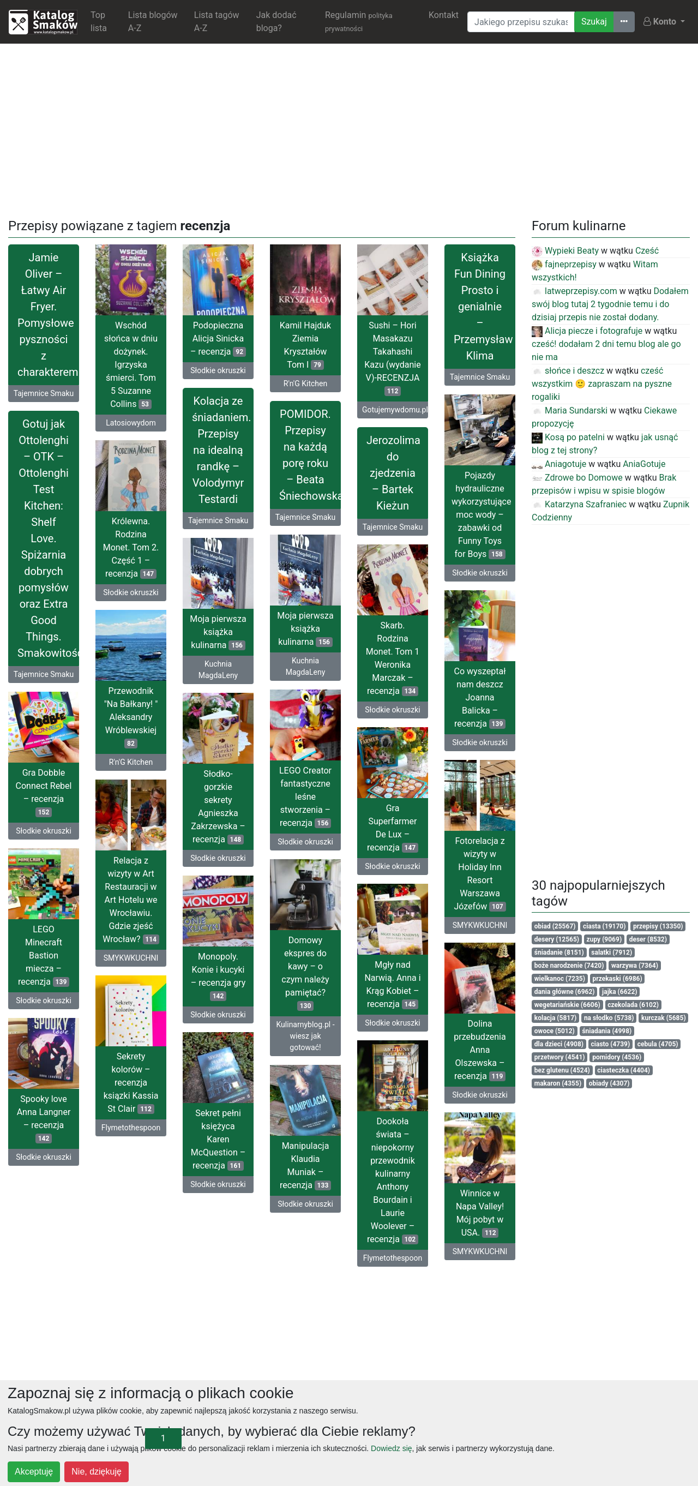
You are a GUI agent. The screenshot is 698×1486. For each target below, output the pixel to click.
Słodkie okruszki (218, 370)
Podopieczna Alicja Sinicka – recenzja (218, 338)
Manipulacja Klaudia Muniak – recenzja (305, 1165)
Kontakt (444, 15)
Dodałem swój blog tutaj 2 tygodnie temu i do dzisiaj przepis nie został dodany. (610, 304)
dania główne (564, 992)
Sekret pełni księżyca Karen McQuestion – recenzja (218, 1139)
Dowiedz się (391, 1448)
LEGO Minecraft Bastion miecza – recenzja (43, 955)
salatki (611, 952)
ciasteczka (623, 1070)
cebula (657, 1044)
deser (648, 939)
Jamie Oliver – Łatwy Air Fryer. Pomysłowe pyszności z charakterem (48, 315)
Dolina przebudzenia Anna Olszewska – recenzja (480, 1049)
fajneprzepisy (564, 264)
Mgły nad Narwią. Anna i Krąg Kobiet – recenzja (392, 984)
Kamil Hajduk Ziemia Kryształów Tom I (305, 345)
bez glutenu (562, 1070)
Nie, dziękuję (96, 1471)
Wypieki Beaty (565, 250)
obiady (609, 1083)
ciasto (610, 1044)
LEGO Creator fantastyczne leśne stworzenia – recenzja (305, 796)
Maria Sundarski (569, 410)
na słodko (609, 1018)
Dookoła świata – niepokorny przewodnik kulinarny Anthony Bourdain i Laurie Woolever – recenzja (392, 1180)
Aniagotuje (559, 464)
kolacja (555, 1018)
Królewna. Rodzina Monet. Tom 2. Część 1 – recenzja (131, 547)
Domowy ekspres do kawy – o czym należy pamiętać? (305, 973)
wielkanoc (559, 978)
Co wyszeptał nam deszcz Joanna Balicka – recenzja (480, 697)
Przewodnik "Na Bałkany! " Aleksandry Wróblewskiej (131, 717)
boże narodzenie (569, 965)
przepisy (658, 926)
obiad (555, 926)
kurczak (663, 1018)
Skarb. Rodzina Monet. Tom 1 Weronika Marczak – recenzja (392, 658)
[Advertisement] (349, 128)
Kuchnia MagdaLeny (306, 666)
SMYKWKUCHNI (480, 925)
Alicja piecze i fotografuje (587, 331)
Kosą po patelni (568, 437)
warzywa (634, 965)
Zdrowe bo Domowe (577, 477)
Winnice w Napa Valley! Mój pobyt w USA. (480, 1213)
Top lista (99, 21)
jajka (619, 992)
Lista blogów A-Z (153, 21)
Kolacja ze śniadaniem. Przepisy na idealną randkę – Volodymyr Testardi (221, 450)
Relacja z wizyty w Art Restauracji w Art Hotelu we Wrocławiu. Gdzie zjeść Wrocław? (131, 899)
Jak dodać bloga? (276, 21)
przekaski (617, 978)
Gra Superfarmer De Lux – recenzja (392, 828)
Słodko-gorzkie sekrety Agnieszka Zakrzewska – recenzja (218, 806)
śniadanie (559, 952)
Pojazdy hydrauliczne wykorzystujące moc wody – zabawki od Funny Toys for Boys (481, 514)
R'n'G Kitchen (305, 383)
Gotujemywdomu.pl (395, 409)
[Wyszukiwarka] (521, 21)
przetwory (559, 1057)
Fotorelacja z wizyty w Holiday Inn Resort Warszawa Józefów (480, 874)
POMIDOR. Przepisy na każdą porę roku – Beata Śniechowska (310, 455)
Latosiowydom (130, 422)
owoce (554, 1031)
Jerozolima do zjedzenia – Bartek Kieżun (393, 473)
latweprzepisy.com (574, 291)
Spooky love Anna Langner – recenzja (44, 1118)
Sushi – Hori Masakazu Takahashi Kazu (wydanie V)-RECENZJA (392, 358)
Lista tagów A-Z (216, 21)
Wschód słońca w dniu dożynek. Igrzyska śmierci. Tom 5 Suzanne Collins (131, 364)
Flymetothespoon (130, 1127)
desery (556, 939)
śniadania (606, 1031)
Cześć (647, 250)
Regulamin (359, 21)
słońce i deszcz (568, 370)
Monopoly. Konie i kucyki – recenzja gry (218, 976)
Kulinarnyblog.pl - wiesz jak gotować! (305, 1036)
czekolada (633, 1005)
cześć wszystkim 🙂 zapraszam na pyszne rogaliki (602, 383)
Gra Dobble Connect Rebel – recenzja (44, 792)
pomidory (616, 1057)
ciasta (604, 926)
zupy (604, 939)
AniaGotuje (644, 464)
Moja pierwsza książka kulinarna (305, 628)
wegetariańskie (567, 1005)
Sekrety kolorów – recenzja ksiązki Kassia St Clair (131, 1082)
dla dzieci (558, 1044)
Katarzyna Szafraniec (579, 504)
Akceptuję (34, 1471)
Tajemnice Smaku (44, 393)
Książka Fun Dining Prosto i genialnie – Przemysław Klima (483, 306)
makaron (557, 1083)
